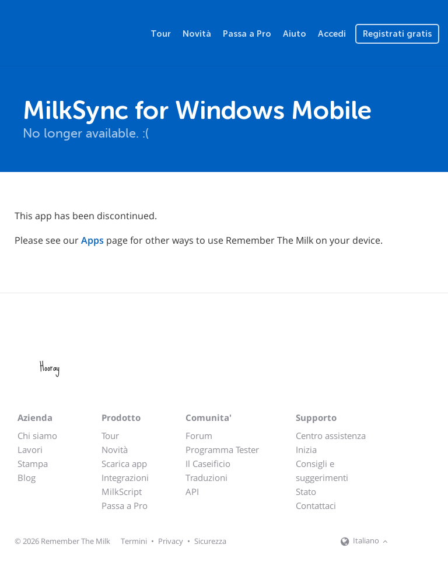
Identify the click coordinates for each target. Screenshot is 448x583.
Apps (92, 240)
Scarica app (124, 463)
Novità (197, 34)
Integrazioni (125, 477)
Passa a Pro (247, 34)
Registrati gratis (397, 34)
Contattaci (316, 505)
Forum (199, 435)
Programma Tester (222, 449)
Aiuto (294, 34)
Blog (27, 477)
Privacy (170, 541)
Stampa (33, 463)
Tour (160, 34)
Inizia (306, 449)
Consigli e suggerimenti (322, 470)
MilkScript (122, 491)
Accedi (332, 34)
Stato (306, 491)
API (192, 491)
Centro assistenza (331, 435)
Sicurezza (210, 541)
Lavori (30, 449)
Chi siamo (37, 435)
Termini (134, 541)
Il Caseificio (208, 463)
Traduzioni (207, 477)
